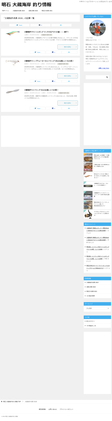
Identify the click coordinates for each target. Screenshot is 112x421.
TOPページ (5, 10)
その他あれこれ (91, 325)
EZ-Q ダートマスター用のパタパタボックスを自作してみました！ (101, 175)
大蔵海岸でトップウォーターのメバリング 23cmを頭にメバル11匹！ (49, 61)
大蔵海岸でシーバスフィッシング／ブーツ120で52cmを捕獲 (101, 194)
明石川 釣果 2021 (47, 10)
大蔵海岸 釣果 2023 (19, 10)
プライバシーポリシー (66, 409)
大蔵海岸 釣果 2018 (46, 35)
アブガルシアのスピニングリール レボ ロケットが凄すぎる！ (101, 213)
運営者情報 (42, 409)
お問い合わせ (53, 409)
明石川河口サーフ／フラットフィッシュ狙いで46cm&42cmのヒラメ (101, 204)
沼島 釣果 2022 (33, 10)
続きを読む (70, 47)
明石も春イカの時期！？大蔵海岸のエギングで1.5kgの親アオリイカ (101, 157)
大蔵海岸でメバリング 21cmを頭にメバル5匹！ (41, 90)
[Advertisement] (40, 131)
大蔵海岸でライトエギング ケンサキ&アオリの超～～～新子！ (46, 32)
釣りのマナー (90, 321)
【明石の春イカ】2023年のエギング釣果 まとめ (101, 165)
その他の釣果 (90, 296)
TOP (12, 401)
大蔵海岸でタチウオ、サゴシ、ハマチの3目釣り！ (101, 184)
